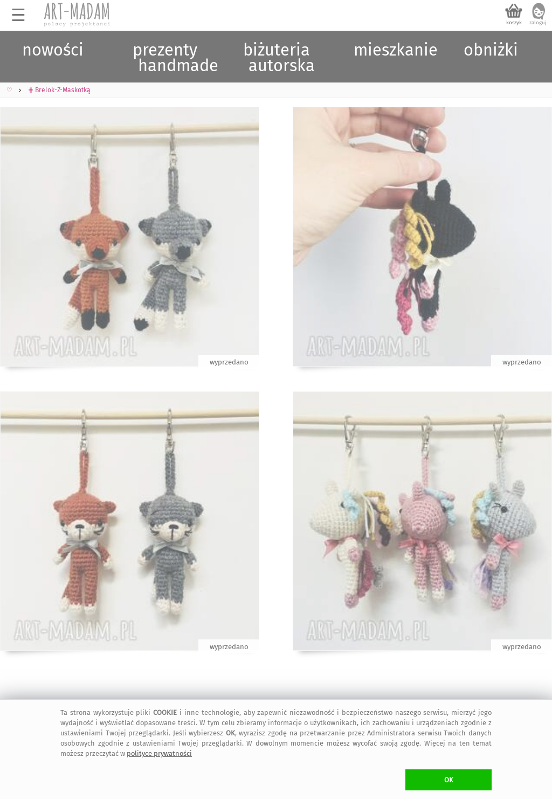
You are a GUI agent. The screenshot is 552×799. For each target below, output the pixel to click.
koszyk (514, 22)
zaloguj (538, 22)
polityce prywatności (159, 753)
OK (448, 780)
